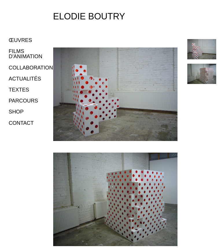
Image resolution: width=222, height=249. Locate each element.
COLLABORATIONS (32, 68)
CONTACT (21, 123)
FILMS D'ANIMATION (25, 53)
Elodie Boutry (89, 16)
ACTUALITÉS (25, 79)
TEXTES (19, 90)
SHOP (16, 112)
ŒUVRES (20, 40)
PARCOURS (23, 101)
